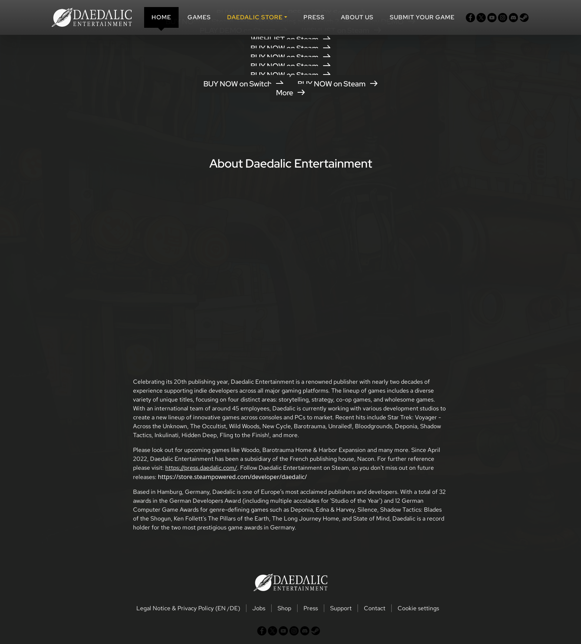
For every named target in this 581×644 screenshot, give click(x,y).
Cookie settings (418, 608)
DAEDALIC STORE (255, 17)
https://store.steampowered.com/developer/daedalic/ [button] (232, 477)
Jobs (258, 608)
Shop (284, 608)
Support (341, 608)
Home (161, 17)
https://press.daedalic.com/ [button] (201, 468)
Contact (374, 608)
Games (199, 17)
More (290, 93)
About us (357, 17)
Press (314, 17)
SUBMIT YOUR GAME (422, 17)
